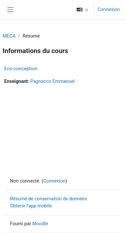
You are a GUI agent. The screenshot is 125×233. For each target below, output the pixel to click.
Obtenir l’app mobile (31, 206)
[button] (82, 9)
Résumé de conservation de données (48, 199)
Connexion (109, 9)
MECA (9, 36)
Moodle (40, 224)
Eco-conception (20, 69)
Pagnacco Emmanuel (52, 81)
